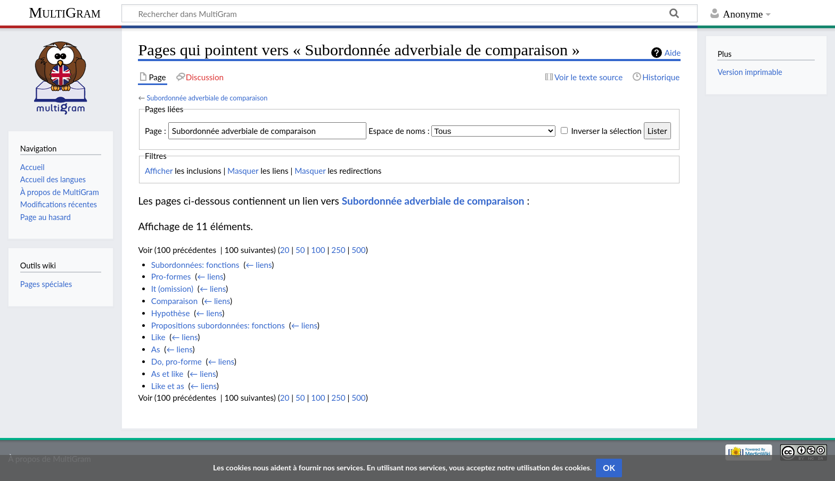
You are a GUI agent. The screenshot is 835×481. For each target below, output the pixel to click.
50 (300, 250)
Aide (673, 52)
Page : (155, 131)
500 (358, 250)
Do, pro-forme (176, 361)
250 (338, 250)
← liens (258, 264)
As (155, 349)
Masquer (242, 170)
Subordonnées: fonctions (195, 264)
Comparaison (174, 301)
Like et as (167, 386)
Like (158, 337)
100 (318, 250)
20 (285, 250)
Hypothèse (170, 313)
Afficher (159, 170)
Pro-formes (171, 276)
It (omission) (172, 288)
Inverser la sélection (606, 131)
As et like (167, 373)
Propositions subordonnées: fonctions (218, 325)
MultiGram (65, 12)
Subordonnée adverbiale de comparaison (206, 98)
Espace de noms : (399, 131)
